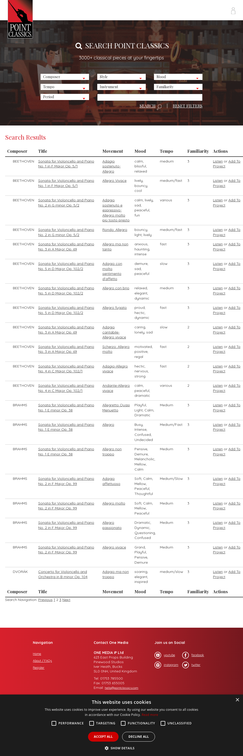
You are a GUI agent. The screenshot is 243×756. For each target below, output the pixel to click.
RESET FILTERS (187, 106)
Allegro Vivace (114, 180)
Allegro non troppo (112, 451)
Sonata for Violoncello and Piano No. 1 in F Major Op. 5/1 (66, 164)
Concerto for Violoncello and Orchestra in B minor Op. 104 (63, 574)
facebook (193, 655)
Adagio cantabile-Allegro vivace (114, 332)
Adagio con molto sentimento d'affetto (112, 271)
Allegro (108, 424)
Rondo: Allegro (114, 229)
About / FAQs (42, 661)
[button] (122, 747)
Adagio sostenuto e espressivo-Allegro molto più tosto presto (116, 210)
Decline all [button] (138, 736)
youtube (164, 655)
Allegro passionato (112, 525)
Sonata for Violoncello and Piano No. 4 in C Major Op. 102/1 (66, 369)
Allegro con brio (115, 288)
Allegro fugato (114, 307)
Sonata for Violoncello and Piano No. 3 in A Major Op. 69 (66, 246)
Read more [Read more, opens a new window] (150, 715)
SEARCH (151, 107)
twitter (191, 665)
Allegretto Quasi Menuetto (116, 407)
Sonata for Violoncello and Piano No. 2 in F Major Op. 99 (66, 481)
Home (37, 654)
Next (66, 599)
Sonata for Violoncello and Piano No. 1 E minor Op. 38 (66, 407)
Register (38, 668)
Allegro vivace (114, 547)
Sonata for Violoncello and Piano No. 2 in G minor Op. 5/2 (66, 203)
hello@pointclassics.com (121, 688)
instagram (166, 665)
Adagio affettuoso (111, 481)
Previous (45, 599)
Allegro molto (113, 503)
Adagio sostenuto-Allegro (111, 166)
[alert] (121, 725)
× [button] (237, 700)
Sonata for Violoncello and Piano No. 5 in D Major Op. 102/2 (66, 266)
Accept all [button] (103, 736)
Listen (218, 161)
